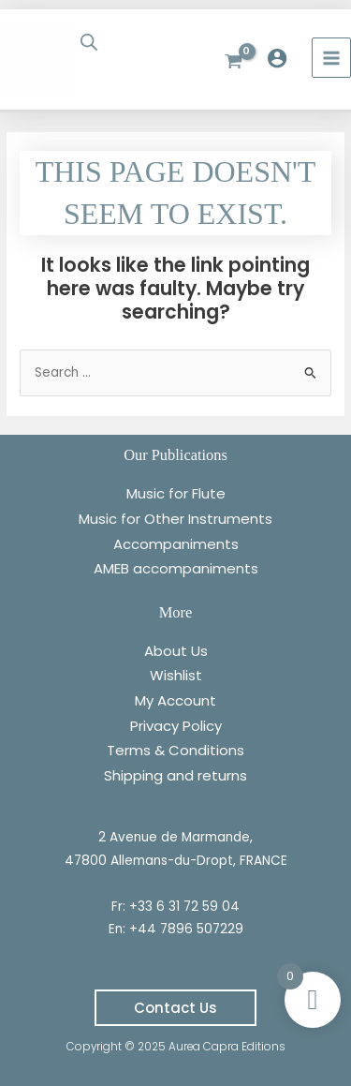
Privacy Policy (176, 726)
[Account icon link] (282, 58)
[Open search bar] (91, 42)
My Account (175, 700)
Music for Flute (176, 493)
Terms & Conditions (175, 750)
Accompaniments (176, 544)
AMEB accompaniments (176, 568)
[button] (175, 1007)
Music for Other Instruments (175, 518)
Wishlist (176, 675)
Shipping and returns (175, 775)
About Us (176, 651)
